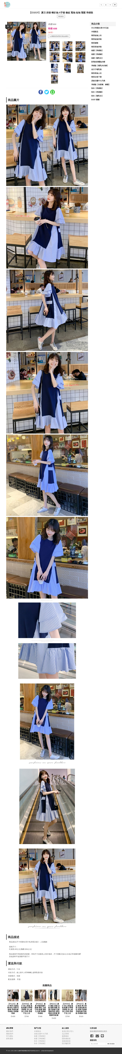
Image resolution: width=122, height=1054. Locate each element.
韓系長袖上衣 (96, 73)
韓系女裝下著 (96, 77)
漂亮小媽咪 (14, 1050)
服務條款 (65, 1036)
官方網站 (9, 1036)
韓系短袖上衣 (96, 35)
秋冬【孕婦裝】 (97, 88)
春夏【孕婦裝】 (97, 50)
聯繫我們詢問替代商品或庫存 (59, 36)
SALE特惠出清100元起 (100, 28)
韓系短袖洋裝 (96, 39)
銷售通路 (9, 1038)
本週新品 (94, 32)
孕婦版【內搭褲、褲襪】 (100, 84)
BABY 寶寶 (95, 100)
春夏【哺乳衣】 (97, 58)
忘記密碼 (65, 1034)
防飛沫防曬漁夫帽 (98, 62)
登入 (72, 1031)
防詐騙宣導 (66, 1043)
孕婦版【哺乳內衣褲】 (99, 65)
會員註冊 (65, 1031)
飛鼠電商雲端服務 (46, 1050)
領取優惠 (111, 1044)
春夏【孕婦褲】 (97, 54)
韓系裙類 (94, 43)
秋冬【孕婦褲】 (97, 92)
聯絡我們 (9, 1034)
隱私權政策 (66, 1038)
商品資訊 (61, 16)
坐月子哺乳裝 (96, 69)
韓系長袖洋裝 (96, 47)
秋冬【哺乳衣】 (97, 96)
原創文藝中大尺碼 (98, 81)
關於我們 (9, 1031)
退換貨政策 (66, 1041)
